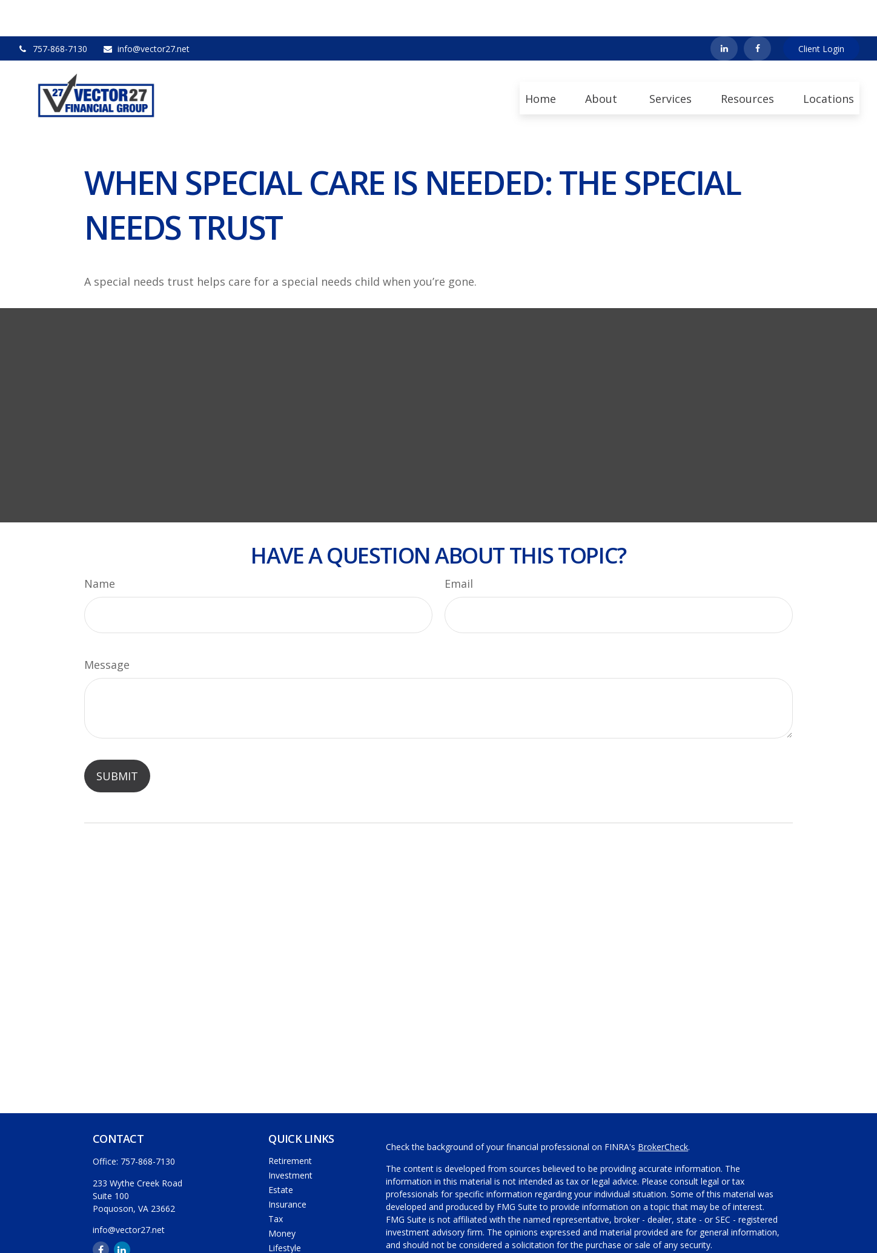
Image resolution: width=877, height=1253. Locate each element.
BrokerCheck (663, 1110)
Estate (280, 1153)
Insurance (287, 1168)
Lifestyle (284, 1211)
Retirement (290, 1124)
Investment (290, 1139)
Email (459, 547)
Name (99, 547)
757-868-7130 (52, 12)
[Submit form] (117, 739)
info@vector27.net (146, 12)
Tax (275, 1182)
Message (107, 628)
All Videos (287, 1240)
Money (282, 1197)
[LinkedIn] (724, 12)
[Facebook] (757, 12)
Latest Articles (296, 1226)
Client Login (821, 12)
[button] (540, 61)
